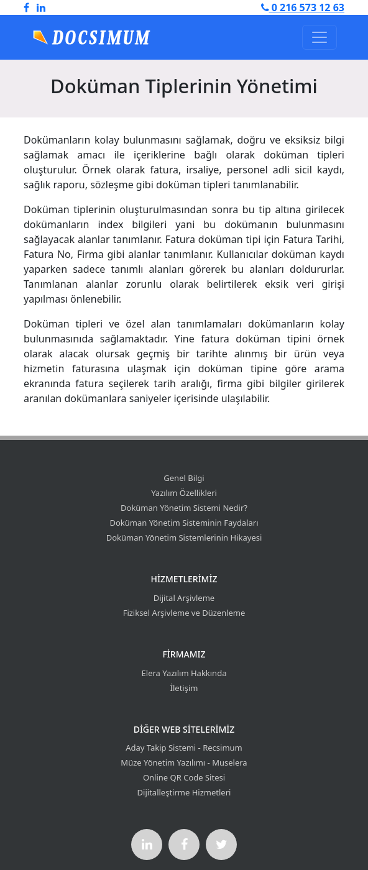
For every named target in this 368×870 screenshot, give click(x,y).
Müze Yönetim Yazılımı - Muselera (184, 762)
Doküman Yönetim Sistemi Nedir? (184, 507)
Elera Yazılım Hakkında (184, 673)
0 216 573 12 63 (302, 7)
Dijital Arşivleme (184, 597)
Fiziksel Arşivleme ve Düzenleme (184, 612)
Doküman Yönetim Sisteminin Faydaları (183, 522)
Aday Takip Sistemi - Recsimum (184, 747)
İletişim (184, 688)
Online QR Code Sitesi (184, 777)
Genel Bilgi (183, 477)
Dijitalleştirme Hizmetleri (184, 792)
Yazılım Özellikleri (184, 492)
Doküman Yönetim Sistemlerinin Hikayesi (184, 537)
